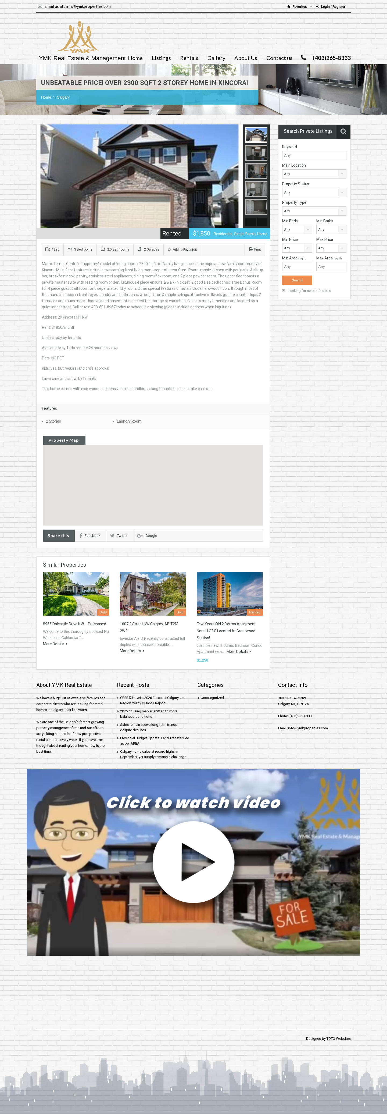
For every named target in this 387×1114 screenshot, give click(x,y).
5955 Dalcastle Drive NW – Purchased (74, 624)
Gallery (216, 58)
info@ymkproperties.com (88, 6)
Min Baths (324, 221)
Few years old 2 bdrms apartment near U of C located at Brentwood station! (226, 631)
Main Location (294, 165)
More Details (55, 644)
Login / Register (330, 7)
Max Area (329, 258)
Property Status (295, 184)
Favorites (297, 7)
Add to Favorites (182, 250)
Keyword (289, 147)
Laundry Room (129, 421)
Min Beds (290, 221)
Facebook (90, 536)
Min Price (290, 239)
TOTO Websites (339, 1039)
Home (135, 58)
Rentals (189, 58)
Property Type (294, 202)
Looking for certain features (306, 291)
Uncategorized (212, 698)
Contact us (279, 58)
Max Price (324, 239)
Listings (161, 58)
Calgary (63, 97)
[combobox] (314, 173)
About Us (245, 58)
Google (147, 536)
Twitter (118, 536)
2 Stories (53, 421)
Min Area (294, 258)
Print (255, 249)
